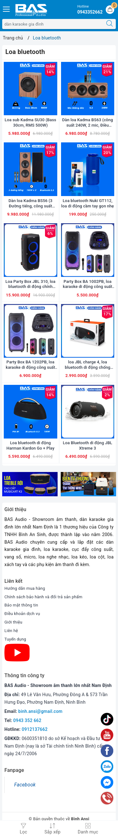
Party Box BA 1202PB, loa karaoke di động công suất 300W (30, 365)
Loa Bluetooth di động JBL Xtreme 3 (87, 445)
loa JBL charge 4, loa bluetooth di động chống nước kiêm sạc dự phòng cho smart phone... (87, 365)
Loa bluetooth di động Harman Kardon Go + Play (30, 445)
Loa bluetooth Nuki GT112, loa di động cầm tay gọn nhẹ (87, 203)
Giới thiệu (13, 622)
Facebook (25, 785)
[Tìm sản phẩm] (53, 24)
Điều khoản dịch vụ (22, 613)
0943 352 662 (27, 720)
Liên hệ (11, 630)
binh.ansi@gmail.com (40, 711)
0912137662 (35, 729)
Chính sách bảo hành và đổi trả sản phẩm (43, 596)
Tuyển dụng (15, 639)
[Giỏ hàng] (110, 9)
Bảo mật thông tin (21, 605)
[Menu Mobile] (6, 8)
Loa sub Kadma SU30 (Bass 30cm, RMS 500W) (30, 122)
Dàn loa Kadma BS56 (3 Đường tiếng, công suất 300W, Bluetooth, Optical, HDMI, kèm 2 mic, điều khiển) (30, 203)
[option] (30, 484)
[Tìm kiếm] (109, 24)
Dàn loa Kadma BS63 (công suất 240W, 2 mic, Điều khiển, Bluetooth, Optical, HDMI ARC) (87, 122)
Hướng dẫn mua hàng (24, 588)
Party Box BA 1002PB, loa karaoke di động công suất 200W (87, 284)
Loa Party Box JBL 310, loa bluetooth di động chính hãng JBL (30, 284)
